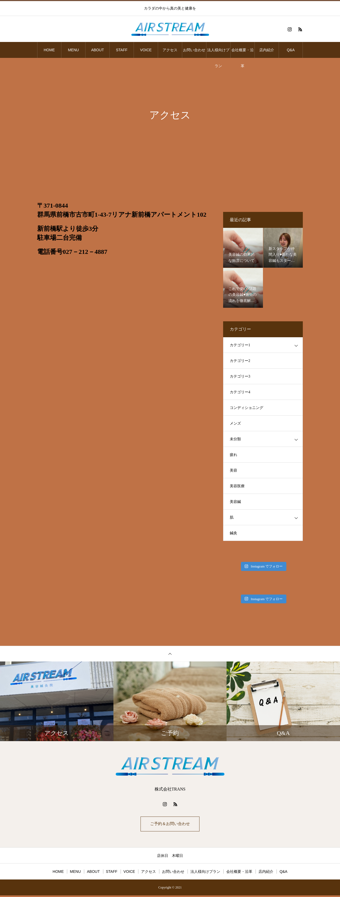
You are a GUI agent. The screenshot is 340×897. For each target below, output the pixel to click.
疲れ (233, 455)
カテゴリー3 (240, 376)
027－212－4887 (85, 251)
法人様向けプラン (218, 53)
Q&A (291, 50)
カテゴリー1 (240, 345)
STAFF (122, 50)
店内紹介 (266, 50)
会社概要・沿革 (242, 53)
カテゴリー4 (240, 392)
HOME (49, 50)
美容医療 (237, 486)
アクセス (170, 50)
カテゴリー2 (240, 361)
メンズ (235, 423)
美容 (233, 470)
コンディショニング (246, 408)
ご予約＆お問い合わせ (170, 824)
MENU (73, 50)
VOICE (146, 50)
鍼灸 (233, 533)
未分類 (235, 439)
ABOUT (97, 50)
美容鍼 (235, 502)
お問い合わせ (194, 50)
